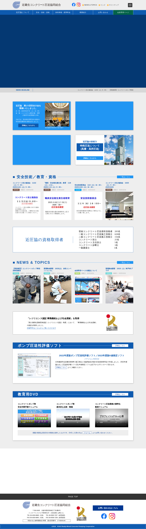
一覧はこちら (125, 177)
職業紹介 (83, 12)
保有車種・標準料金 (62, 12)
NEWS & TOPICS (90, 5)
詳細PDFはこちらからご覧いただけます (41, 328)
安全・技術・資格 (43, 12)
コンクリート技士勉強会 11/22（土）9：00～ (98, 90)
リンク (103, 5)
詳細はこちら (120, 345)
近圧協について (22, 12)
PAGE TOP (73, 497)
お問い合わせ (103, 12)
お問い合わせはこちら (108, 508)
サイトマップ (114, 5)
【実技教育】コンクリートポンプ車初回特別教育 (129, 90)
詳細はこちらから (28, 125)
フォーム (87, 433)
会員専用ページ (123, 12)
